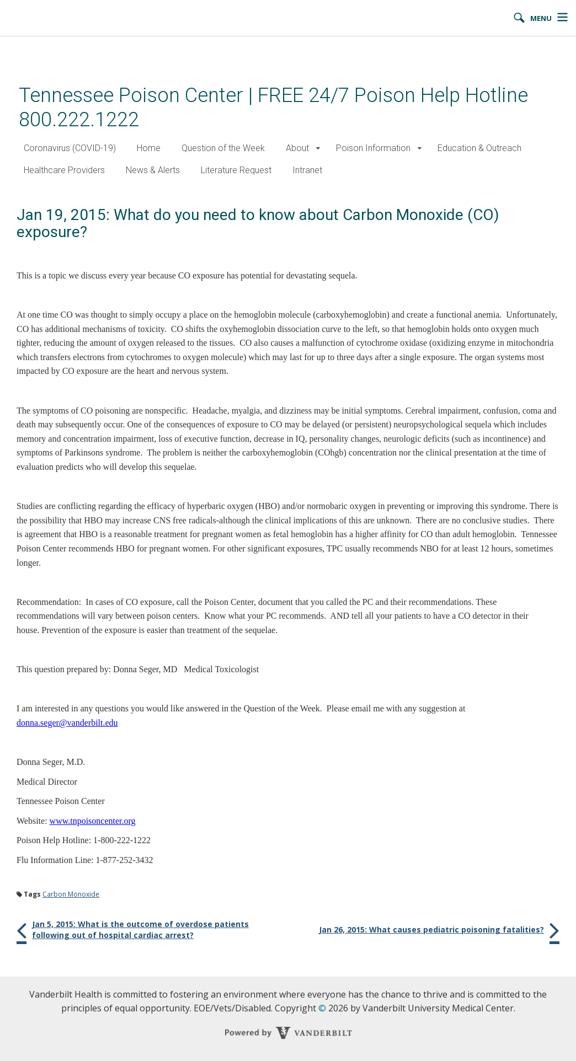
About (297, 148)
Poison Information (373, 148)
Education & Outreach (479, 148)
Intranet (307, 170)
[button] (318, 148)
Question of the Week (223, 148)
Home (149, 148)
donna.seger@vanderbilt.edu (67, 722)
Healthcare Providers (64, 170)
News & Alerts (153, 170)
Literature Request (236, 170)
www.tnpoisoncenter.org (93, 821)
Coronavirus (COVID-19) (70, 148)
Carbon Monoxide (70, 894)
